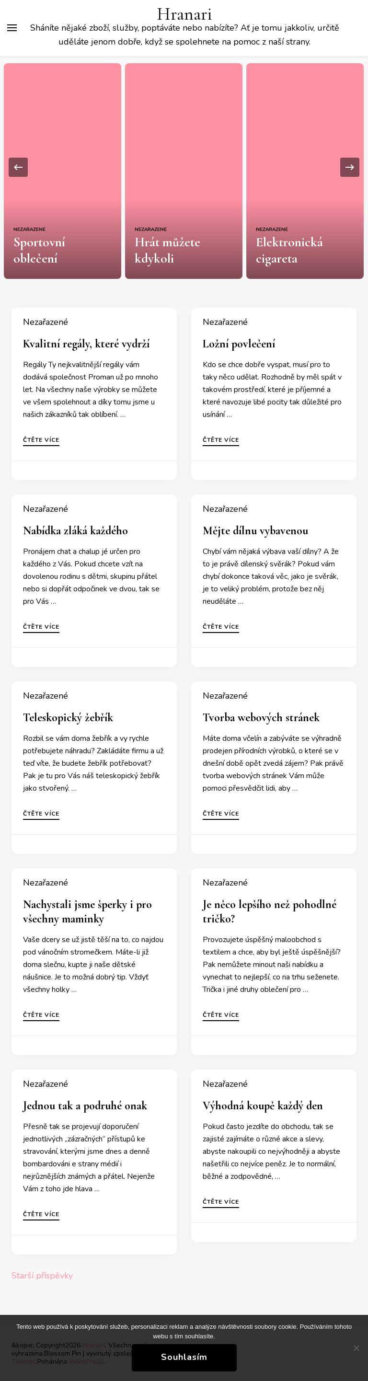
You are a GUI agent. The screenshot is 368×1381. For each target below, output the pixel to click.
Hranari (184, 14)
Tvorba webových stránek (261, 718)
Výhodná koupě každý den (263, 1106)
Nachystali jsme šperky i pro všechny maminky (87, 912)
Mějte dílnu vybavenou (255, 531)
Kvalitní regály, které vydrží (86, 344)
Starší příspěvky (42, 1275)
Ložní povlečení (239, 344)
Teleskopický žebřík (68, 718)
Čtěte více (41, 440)
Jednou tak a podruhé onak (85, 1106)
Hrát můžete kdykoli (167, 250)
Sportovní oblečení (61, 258)
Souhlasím (184, 1357)
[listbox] (184, 167)
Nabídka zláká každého (75, 531)
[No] (356, 1348)
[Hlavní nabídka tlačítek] (12, 27)
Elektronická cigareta (289, 250)
